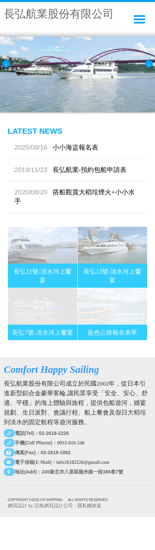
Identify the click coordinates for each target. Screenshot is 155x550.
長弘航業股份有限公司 (59, 14)
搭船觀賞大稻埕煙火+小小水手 (74, 197)
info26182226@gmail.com (82, 462)
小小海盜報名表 (56, 147)
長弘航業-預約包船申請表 (70, 170)
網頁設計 (17, 505)
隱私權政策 (89, 505)
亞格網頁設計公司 (53, 505)
